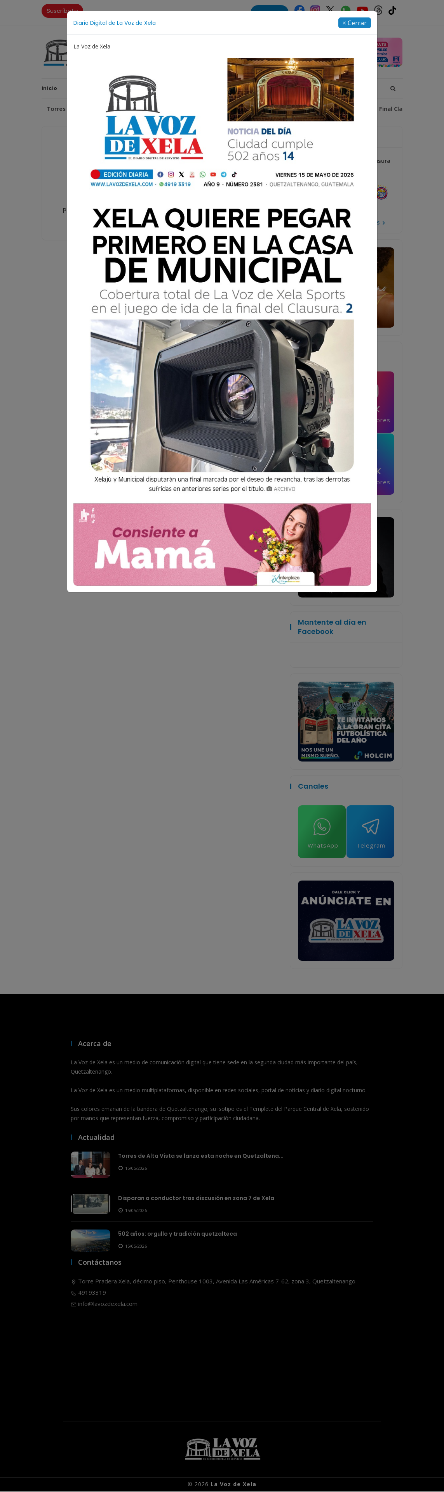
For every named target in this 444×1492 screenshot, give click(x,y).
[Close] (354, 22)
